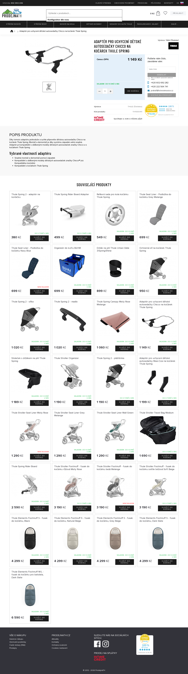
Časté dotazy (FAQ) (17, 645)
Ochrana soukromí (59, 645)
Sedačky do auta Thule (121, 24)
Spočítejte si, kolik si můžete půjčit (128, 119)
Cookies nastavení (59, 648)
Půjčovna (156, 3)
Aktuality (55, 639)
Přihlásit (178, 13)
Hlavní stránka (103, 3)
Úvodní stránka (12, 31)
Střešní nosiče (13, 24)
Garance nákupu (16, 639)
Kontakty (168, 3)
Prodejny (13, 648)
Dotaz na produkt (161, 95)
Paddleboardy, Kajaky (147, 24)
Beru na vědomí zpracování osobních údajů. (162, 78)
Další (174, 24)
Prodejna (142, 3)
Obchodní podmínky (124, 3)
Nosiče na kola (67, 24)
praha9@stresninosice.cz (162, 90)
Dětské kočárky (94, 24)
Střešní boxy (40, 24)
